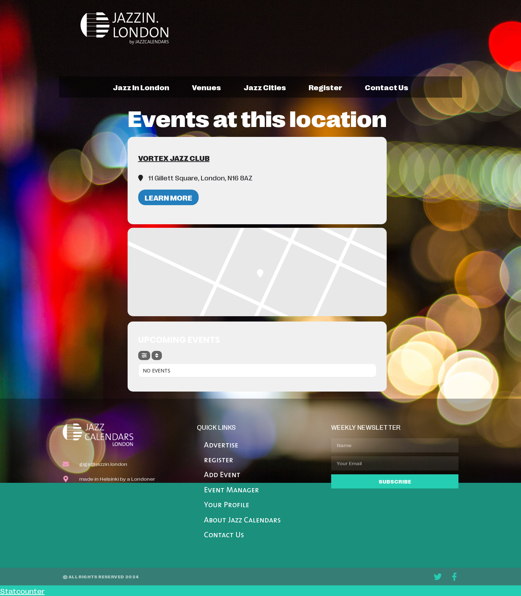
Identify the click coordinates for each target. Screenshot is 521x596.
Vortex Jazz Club (174, 158)
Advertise (221, 445)
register (325, 87)
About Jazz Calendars (242, 520)
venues (206, 87)
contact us (386, 87)
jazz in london (141, 87)
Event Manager (231, 490)
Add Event (222, 475)
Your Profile (226, 505)
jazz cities (265, 87)
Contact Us (224, 535)
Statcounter (22, 590)
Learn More (168, 197)
